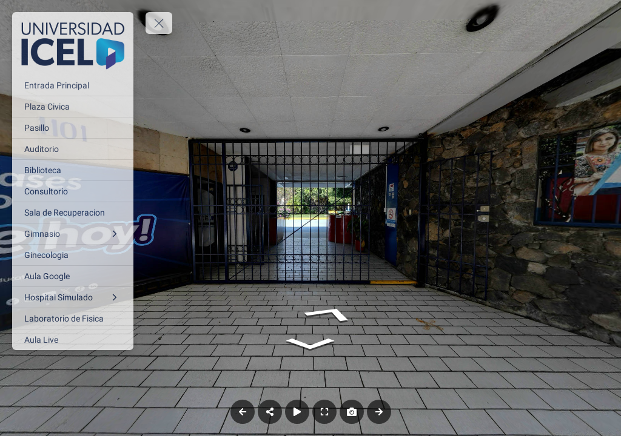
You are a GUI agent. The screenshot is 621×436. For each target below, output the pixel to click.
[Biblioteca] (72, 170)
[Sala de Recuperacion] (72, 212)
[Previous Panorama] (242, 412)
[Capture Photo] (352, 412)
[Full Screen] (324, 412)
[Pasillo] (72, 127)
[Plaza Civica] (72, 106)
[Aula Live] (72, 339)
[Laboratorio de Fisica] (72, 318)
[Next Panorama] (379, 412)
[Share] (270, 412)
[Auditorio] (72, 149)
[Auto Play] (297, 412)
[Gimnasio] (72, 233)
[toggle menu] (159, 23)
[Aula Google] (72, 276)
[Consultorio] (72, 191)
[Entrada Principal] (72, 85)
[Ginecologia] (72, 255)
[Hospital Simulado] (72, 297)
